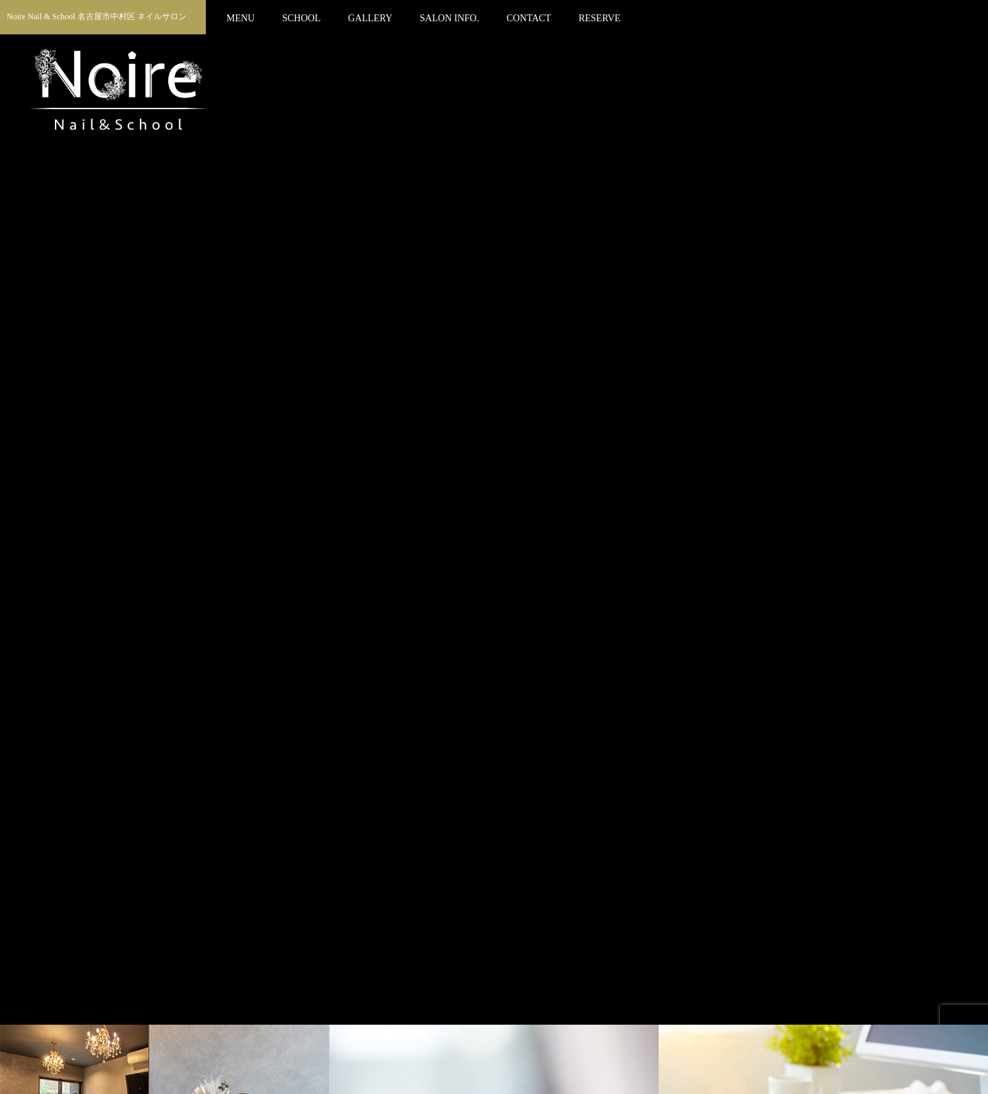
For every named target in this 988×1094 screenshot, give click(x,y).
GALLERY (370, 18)
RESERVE (599, 18)
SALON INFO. (449, 18)
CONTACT (528, 18)
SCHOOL (301, 18)
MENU (240, 18)
